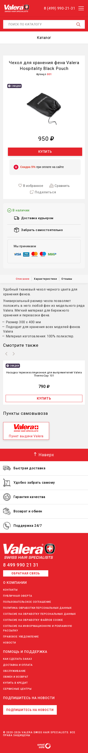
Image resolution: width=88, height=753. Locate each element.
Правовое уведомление (21, 636)
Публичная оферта (17, 595)
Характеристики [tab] (45, 278)
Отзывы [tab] (66, 278)
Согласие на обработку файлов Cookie (33, 620)
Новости (9, 642)
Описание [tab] (23, 278)
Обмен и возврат (15, 676)
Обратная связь (25, 573)
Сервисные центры (17, 688)
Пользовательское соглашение (27, 601)
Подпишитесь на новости (30, 710)
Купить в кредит (15, 682)
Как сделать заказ (17, 658)
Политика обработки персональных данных (37, 607)
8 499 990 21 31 (21, 565)
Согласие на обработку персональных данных (39, 614)
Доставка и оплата (18, 665)
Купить (45, 152)
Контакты (10, 589)
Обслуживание (14, 671)
